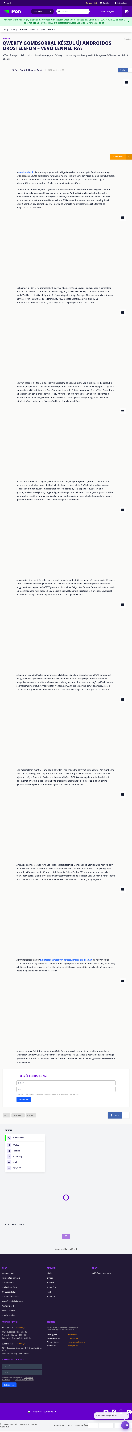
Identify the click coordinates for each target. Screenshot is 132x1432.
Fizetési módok (8, 1315)
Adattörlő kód (8, 1306)
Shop (102, 11)
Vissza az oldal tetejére (66, 1249)
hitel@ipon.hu (73, 1335)
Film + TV (51, 29)
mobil (6, 1115)
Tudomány (34, 29)
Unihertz (30, 1115)
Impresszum (59, 1425)
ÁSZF (70, 1425)
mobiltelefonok (26, 172)
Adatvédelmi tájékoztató (12, 1301)
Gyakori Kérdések (9, 1287)
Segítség (51, 1322)
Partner (89, 3)
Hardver (50, 1282)
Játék (43, 29)
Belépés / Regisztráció (101, 1273)
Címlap (6, 29)
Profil (95, 1268)
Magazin (110, 11)
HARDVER (6, 39)
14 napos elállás (9, 1292)
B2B (95, 3)
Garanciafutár (8, 1282)
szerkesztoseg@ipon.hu (76, 1342)
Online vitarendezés (10, 1296)
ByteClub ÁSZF (81, 1425)
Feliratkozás (24, 1099)
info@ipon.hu (73, 1346)
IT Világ (14, 29)
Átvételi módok (8, 1310)
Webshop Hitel (8, 1273)
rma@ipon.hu (73, 1338)
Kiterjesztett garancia (11, 1278)
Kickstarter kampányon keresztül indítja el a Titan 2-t (66, 959)
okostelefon (18, 1115)
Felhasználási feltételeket (47, 1094)
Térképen (20, 1328)
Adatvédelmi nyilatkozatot (70, 1094)
